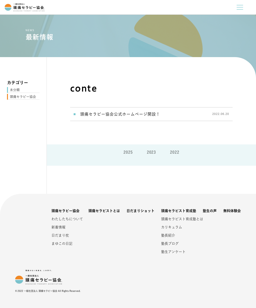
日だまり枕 (60, 235)
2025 (128, 152)
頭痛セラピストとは (104, 211)
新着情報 (58, 227)
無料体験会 (232, 211)
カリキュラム (171, 227)
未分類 (15, 90)
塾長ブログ (170, 243)
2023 (151, 152)
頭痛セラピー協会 (23, 96)
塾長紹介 (168, 235)
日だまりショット (140, 211)
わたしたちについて (66, 219)
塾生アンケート (173, 251)
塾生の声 (210, 211)
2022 (174, 152)
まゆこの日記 (61, 243)
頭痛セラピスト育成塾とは (176, 219)
